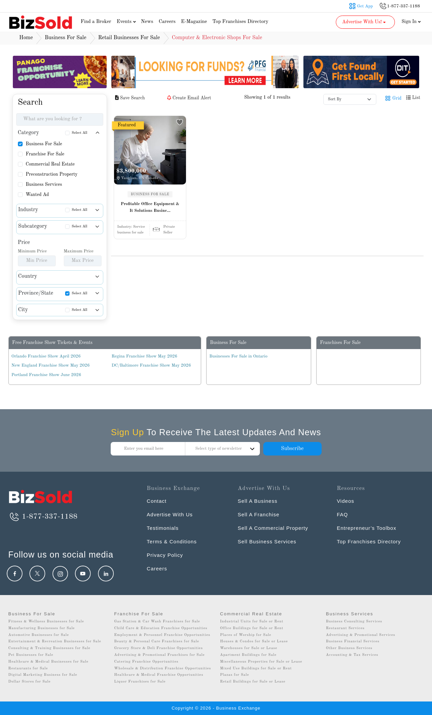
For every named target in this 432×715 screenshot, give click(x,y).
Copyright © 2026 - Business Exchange (215, 708)
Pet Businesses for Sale (31, 655)
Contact (157, 501)
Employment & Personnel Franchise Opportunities (162, 635)
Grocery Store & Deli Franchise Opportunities (158, 648)
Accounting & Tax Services (352, 655)
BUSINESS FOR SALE (150, 194)
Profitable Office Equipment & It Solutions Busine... (150, 207)
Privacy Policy (165, 555)
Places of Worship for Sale (245, 635)
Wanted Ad (37, 194)
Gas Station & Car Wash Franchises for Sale (157, 621)
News (147, 21)
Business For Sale (44, 144)
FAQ (342, 514)
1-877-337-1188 (43, 516)
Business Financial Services (353, 641)
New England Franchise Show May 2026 (50, 365)
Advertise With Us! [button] (364, 22)
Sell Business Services (267, 541)
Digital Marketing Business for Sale (42, 675)
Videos (345, 501)
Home (26, 38)
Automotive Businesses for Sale (38, 635)
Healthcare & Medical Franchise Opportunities (158, 675)
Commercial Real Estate (50, 164)
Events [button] (127, 21)
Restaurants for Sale (28, 668)
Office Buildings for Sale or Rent (252, 628)
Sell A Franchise (258, 514)
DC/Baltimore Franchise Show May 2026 (151, 365)
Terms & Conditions (172, 541)
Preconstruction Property (52, 174)
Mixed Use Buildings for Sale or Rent (256, 668)
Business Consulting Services (354, 621)
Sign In (411, 21)
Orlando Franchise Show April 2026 (46, 356)
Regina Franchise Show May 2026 (145, 356)
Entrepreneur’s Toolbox (366, 528)
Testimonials (163, 528)
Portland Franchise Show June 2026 (46, 375)
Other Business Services (349, 648)
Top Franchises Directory (240, 21)
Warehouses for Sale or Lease (248, 648)
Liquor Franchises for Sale (140, 682)
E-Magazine (194, 21)
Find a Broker (96, 21)
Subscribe (292, 448)
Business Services (44, 184)
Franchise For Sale (45, 154)
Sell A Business (257, 501)
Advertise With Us (170, 514)
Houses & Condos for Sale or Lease (254, 641)
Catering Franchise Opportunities (146, 662)
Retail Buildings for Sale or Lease (253, 682)
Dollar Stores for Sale (29, 682)
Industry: (131, 227)
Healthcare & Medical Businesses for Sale (48, 662)
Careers (167, 21)
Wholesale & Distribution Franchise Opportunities (162, 668)
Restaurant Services (345, 628)
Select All (79, 133)
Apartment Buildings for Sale (248, 655)
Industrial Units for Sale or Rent (251, 621)
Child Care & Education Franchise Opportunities (160, 628)
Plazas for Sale (234, 675)
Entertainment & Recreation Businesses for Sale (54, 641)
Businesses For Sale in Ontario (238, 356)
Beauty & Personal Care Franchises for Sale (156, 641)
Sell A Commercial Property (273, 528)
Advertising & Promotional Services (360, 635)
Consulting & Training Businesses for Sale (49, 648)
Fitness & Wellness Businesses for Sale (46, 621)
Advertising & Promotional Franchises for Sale (159, 655)
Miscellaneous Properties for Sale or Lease (261, 662)
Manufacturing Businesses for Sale (41, 628)
